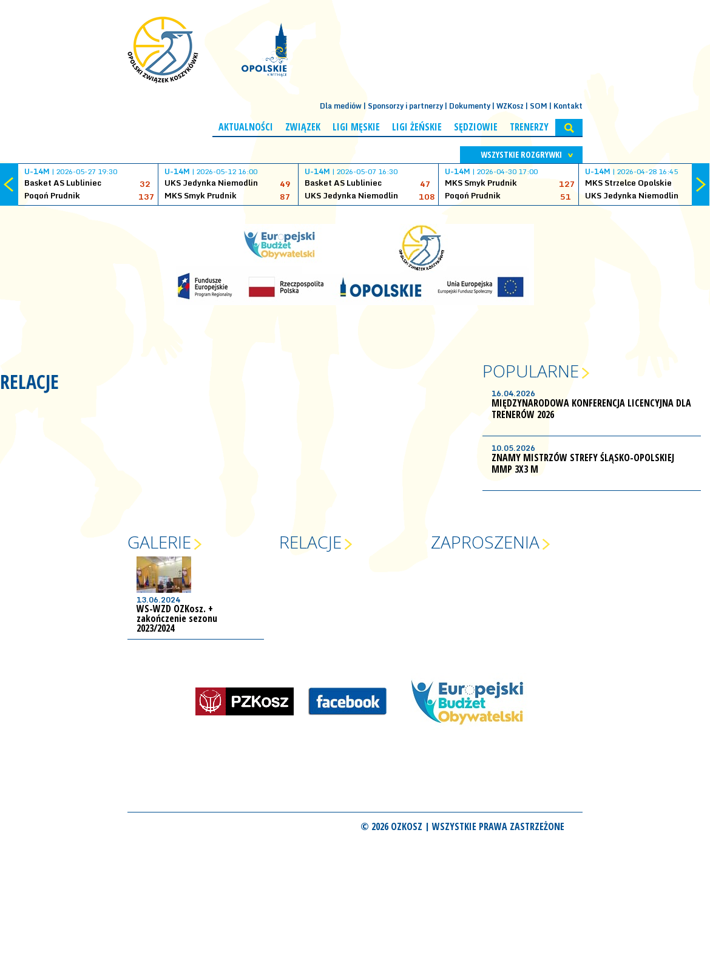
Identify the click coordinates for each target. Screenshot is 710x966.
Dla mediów (341, 106)
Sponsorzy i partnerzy (405, 106)
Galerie (159, 541)
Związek (302, 126)
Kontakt (568, 106)
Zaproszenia (485, 541)
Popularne (530, 370)
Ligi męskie (356, 126)
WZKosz (510, 106)
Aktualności (245, 126)
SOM (538, 106)
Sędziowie (476, 126)
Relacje (310, 541)
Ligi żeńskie (417, 126)
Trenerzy (529, 126)
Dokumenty (469, 106)
